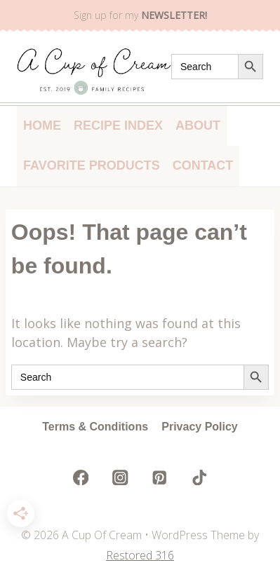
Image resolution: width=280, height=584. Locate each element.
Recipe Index (118, 125)
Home (42, 125)
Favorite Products (91, 165)
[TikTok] (199, 477)
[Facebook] (81, 477)
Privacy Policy (199, 427)
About (197, 125)
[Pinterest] (159, 477)
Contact (203, 165)
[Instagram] (120, 477)
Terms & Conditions (95, 427)
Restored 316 (140, 555)
